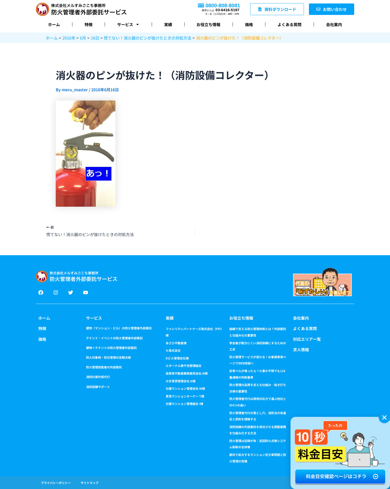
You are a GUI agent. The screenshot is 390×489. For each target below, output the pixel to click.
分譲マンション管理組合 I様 (184, 403)
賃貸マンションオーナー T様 (185, 396)
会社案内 (334, 24)
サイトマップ (89, 483)
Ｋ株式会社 (173, 350)
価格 (249, 24)
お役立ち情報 (208, 24)
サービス (128, 24)
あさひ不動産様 (176, 343)
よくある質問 (289, 24)
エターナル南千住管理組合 (183, 365)
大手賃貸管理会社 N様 (180, 381)
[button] (384, 417)
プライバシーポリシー (56, 483)
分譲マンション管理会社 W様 (185, 388)
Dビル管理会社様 (177, 358)
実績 (168, 24)
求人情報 (301, 349)
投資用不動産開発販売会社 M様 (187, 373)
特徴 (89, 24)
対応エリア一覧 (307, 339)
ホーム (54, 24)
